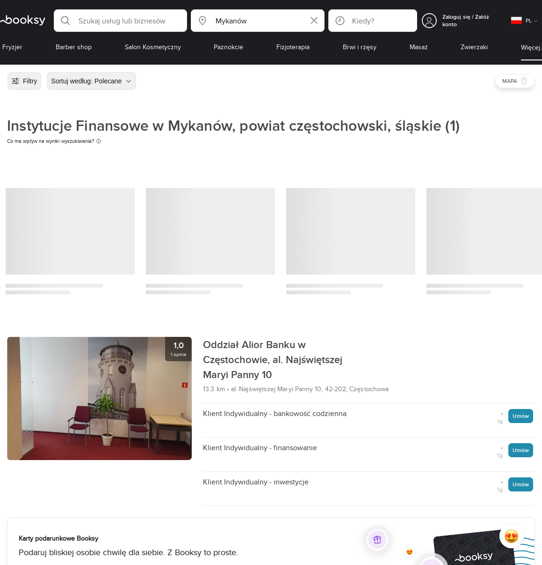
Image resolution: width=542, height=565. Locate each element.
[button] (120, 20)
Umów (521, 416)
